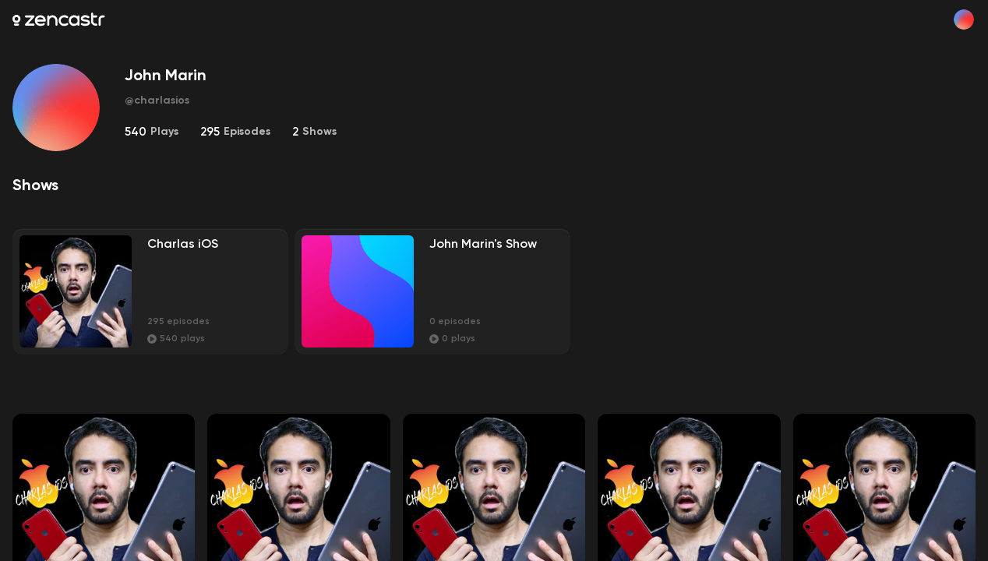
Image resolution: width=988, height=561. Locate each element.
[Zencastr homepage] (58, 19)
